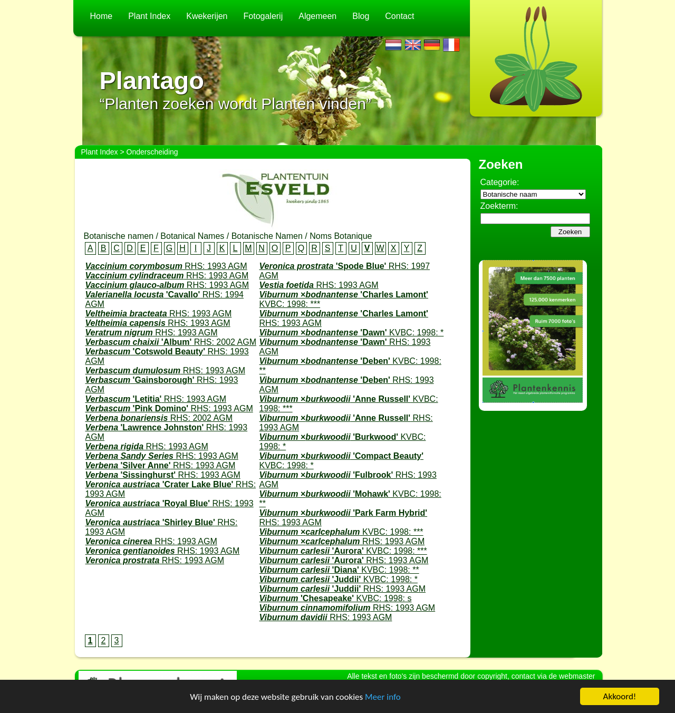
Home (101, 16)
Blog (360, 16)
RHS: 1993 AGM (166, 266)
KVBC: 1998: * (351, 332)
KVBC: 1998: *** (341, 531)
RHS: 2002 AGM (170, 342)
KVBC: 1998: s (335, 598)
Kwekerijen (206, 16)
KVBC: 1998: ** (339, 569)
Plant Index (149, 16)
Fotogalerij (263, 16)
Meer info (383, 696)
